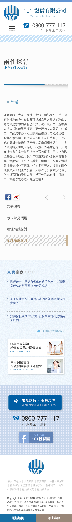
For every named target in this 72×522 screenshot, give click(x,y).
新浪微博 (16, 197)
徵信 (56, 506)
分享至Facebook (8, 197)
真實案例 (41, 481)
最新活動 (14, 207)
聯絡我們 (50, 485)
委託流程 (25, 485)
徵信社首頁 (28, 489)
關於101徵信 (14, 481)
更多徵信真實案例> (53, 331)
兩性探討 (14, 485)
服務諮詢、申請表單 (36, 403)
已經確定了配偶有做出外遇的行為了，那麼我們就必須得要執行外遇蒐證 (37, 283)
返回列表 (55, 197)
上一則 (46, 197)
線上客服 (54, 518)
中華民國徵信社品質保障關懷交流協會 (36, 366)
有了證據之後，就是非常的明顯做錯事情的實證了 (37, 300)
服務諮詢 (37, 485)
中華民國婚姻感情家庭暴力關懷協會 (36, 347)
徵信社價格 (43, 489)
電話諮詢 (18, 518)
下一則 (64, 197)
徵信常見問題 (17, 218)
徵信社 (20, 502)
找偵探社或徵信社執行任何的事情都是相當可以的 (37, 318)
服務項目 (29, 481)
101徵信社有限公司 (35, 13)
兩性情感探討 (17, 229)
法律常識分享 (57, 481)
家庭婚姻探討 (17, 240)
